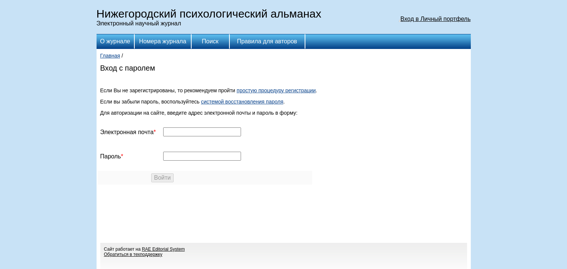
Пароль (110, 156)
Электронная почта (127, 132)
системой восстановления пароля (242, 102)
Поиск (210, 41)
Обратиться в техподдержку (133, 254)
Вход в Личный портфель (435, 19)
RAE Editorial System (163, 249)
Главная (110, 56)
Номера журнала (162, 41)
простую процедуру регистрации (276, 90)
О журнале (115, 41)
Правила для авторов (267, 41)
